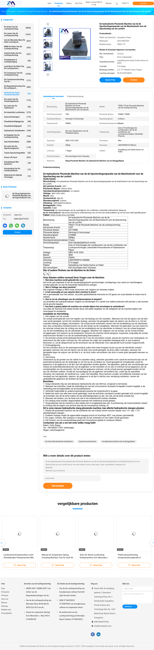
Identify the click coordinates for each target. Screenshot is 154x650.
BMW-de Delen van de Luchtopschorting (17, 48)
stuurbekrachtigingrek (17, 126)
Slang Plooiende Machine (87, 441)
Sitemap (4, 606)
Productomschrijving (75, 96)
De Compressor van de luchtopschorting (17, 74)
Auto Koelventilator (17, 141)
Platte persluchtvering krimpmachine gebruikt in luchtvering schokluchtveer (130, 558)
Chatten (17, 232)
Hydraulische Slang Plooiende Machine (17, 94)
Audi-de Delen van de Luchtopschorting (17, 54)
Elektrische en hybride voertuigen (17, 176)
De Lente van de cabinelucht (17, 107)
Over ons (4, 599)
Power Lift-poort (17, 157)
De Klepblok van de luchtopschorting (17, 136)
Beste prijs (110, 80)
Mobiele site (6, 610)
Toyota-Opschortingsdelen (17, 153)
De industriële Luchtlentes (17, 112)
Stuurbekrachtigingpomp (17, 121)
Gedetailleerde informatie (53, 96)
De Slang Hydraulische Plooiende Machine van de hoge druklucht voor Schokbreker (21, 196)
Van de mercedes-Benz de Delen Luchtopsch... (17, 41)
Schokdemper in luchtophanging (17, 61)
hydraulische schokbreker (17, 130)
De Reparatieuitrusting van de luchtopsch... (17, 87)
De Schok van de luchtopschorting (17, 28)
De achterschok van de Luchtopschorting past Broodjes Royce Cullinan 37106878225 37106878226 (72, 616)
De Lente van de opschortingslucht (17, 147)
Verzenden (58, 485)
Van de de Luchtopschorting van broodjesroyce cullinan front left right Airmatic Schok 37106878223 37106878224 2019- (72, 592)
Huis (3, 588)
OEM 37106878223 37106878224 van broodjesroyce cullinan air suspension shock (72, 603)
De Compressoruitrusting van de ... (17, 80)
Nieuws (4, 603)
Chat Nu (143, 3)
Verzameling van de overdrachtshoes (17, 169)
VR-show (4, 595)
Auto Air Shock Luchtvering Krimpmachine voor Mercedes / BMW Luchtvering (94, 558)
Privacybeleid (6, 613)
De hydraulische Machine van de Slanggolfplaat (118, 441)
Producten (5, 592)
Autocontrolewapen (17, 117)
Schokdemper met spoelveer (17, 163)
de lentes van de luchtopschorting (17, 34)
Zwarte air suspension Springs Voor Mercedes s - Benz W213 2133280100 (38, 615)
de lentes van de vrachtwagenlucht (17, 100)
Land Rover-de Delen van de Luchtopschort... (17, 67)
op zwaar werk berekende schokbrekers (59, 441)
